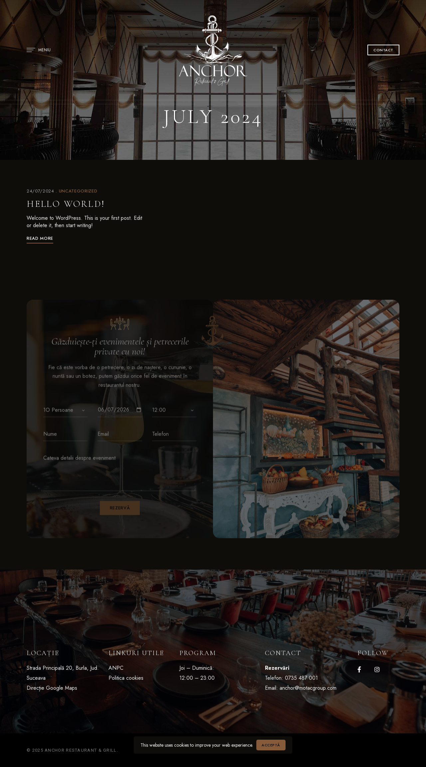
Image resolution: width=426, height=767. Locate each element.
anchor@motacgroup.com (308, 688)
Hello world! (66, 203)
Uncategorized (78, 191)
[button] (383, 50)
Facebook (359, 669)
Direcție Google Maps (52, 688)
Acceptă (271, 745)
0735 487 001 (301, 678)
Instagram (377, 669)
